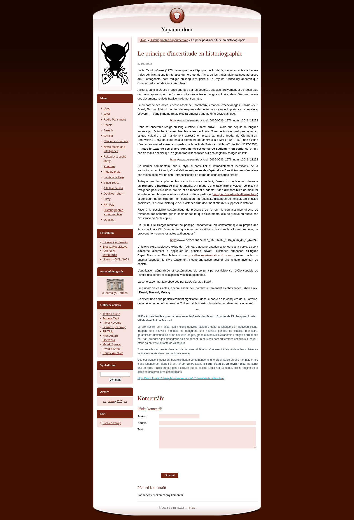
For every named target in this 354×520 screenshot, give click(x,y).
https (173, 120)
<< (104, 401)
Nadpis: (142, 423)
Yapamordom (176, 29)
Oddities (109, 219)
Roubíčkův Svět (112, 353)
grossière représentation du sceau (210, 255)
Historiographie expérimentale (169, 40)
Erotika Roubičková (114, 246)
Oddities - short (113, 193)
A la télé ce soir (113, 188)
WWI (107, 114)
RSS (192, 507)
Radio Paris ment (115, 119)
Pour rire (109, 166)
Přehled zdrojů (111, 423)
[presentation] (208, 460)
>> (125, 401)
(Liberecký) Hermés (115, 242)
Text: (140, 429)
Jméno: (142, 416)
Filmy (107, 199)
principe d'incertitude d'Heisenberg (235, 194)
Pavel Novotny (111, 322)
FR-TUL (109, 204)
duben (111, 401)
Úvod (143, 40)
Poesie (108, 125)
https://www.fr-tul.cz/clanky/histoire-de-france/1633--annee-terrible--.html (180, 378)
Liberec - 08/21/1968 (115, 259)
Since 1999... (112, 182)
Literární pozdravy (114, 327)
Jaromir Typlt (110, 318)
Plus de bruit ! (112, 171)
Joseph (108, 130)
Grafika (108, 135)
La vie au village (114, 177)
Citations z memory (116, 141)
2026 (119, 401)
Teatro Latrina (111, 314)
